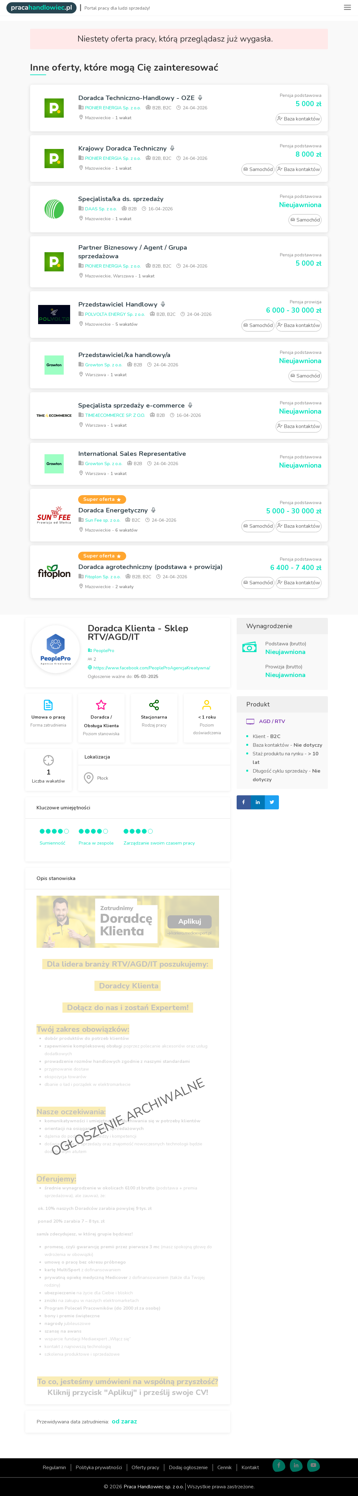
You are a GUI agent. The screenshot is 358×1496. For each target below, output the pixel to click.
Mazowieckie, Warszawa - (117, 275)
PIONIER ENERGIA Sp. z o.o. (109, 108)
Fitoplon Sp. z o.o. (99, 577)
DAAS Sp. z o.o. (97, 209)
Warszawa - (103, 374)
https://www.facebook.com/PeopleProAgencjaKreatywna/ (149, 668)
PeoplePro (101, 651)
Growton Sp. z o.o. (100, 365)
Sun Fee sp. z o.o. (99, 521)
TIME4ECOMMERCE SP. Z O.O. (111, 416)
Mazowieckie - (105, 117)
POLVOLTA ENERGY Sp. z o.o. (111, 315)
